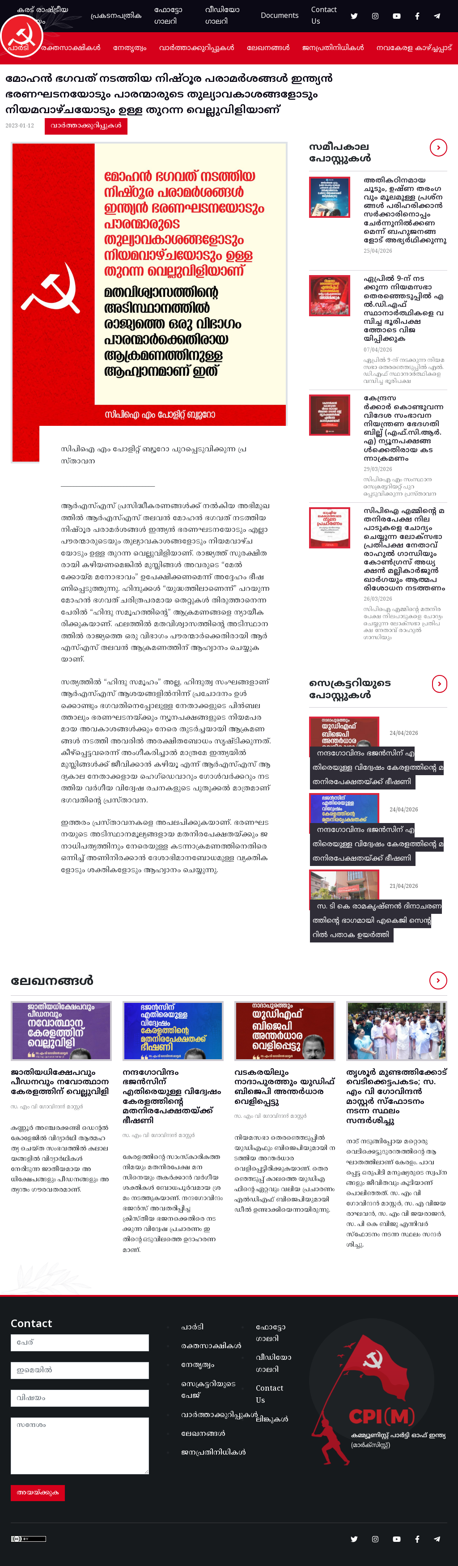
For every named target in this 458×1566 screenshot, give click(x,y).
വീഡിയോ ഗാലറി (222, 16)
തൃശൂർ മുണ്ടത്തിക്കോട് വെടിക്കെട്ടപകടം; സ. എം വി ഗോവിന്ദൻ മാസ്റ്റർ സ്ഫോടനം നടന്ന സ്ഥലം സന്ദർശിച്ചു (396, 1097)
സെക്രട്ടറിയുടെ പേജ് (202, 1390)
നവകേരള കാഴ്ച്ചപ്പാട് (414, 48)
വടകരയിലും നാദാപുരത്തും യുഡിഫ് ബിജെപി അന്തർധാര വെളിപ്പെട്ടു (284, 1087)
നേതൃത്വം (130, 48)
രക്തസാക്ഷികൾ (71, 48)
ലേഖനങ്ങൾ (268, 48)
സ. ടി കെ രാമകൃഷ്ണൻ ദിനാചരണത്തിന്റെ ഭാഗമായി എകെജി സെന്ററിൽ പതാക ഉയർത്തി (377, 921)
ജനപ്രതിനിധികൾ (333, 48)
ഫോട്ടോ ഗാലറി (168, 16)
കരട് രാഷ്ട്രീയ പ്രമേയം (42, 16)
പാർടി (18, 48)
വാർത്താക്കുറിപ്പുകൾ (196, 48)
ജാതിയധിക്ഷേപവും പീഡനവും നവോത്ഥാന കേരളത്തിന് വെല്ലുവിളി (60, 1082)
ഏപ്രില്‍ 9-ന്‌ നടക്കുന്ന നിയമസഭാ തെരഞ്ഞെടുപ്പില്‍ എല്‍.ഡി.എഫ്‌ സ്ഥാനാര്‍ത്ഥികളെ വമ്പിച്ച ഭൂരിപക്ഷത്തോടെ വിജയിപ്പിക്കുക (404, 309)
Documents (280, 16)
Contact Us (324, 16)
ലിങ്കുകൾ (272, 1419)
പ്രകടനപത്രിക (116, 16)
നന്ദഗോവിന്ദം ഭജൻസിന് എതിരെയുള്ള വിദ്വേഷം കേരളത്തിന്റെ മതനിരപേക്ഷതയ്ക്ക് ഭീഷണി (378, 768)
